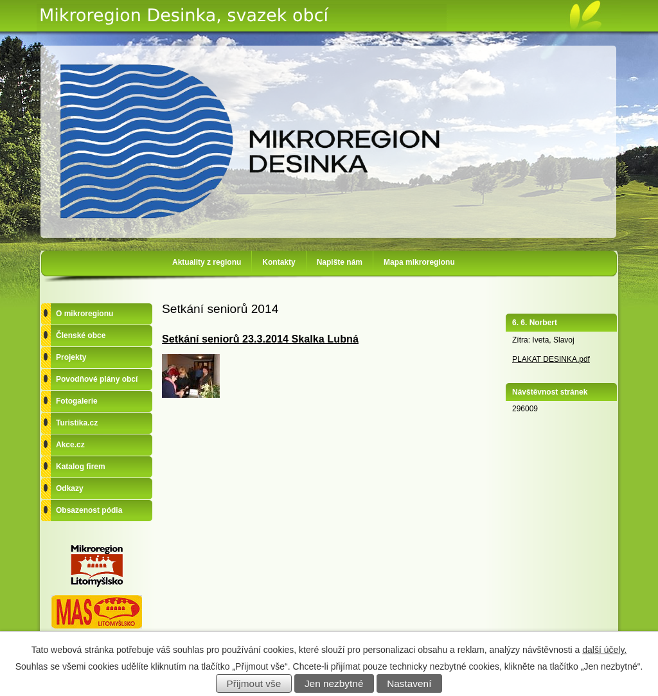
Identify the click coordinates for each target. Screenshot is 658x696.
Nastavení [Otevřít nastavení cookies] (409, 683)
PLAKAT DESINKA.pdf (551, 359)
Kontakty (278, 262)
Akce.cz (70, 444)
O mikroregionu (84, 313)
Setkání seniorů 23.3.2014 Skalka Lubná (260, 338)
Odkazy (70, 488)
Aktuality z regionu (206, 262)
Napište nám (339, 262)
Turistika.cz (77, 422)
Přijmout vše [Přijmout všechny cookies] (254, 683)
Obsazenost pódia (89, 510)
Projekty (71, 357)
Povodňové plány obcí (97, 379)
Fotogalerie (77, 401)
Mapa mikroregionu (419, 262)
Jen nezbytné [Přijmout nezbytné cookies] (334, 683)
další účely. (604, 650)
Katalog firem (80, 466)
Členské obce (80, 335)
